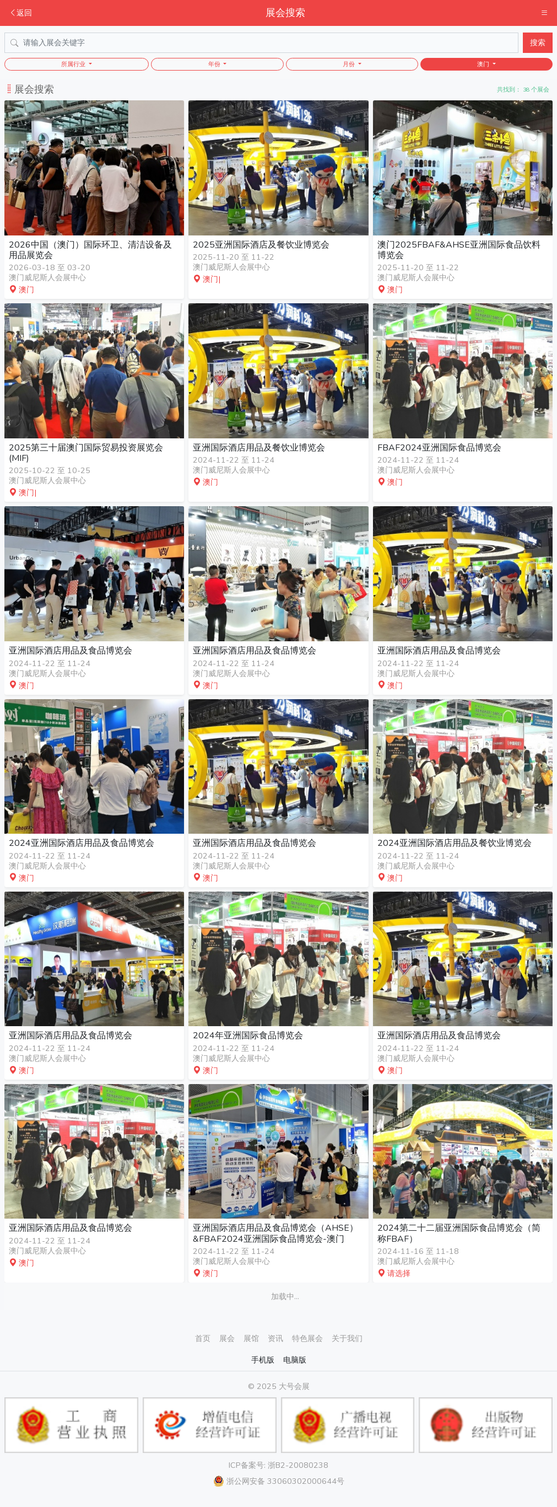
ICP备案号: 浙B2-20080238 (278, 1465)
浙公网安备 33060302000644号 (278, 1481)
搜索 (537, 42)
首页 (202, 1338)
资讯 (275, 1338)
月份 (349, 64)
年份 (215, 64)
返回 (20, 12)
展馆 (251, 1338)
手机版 (262, 1359)
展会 (227, 1338)
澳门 (484, 64)
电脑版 (294, 1359)
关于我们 (347, 1338)
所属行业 (74, 64)
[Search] (261, 43)
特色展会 (307, 1338)
